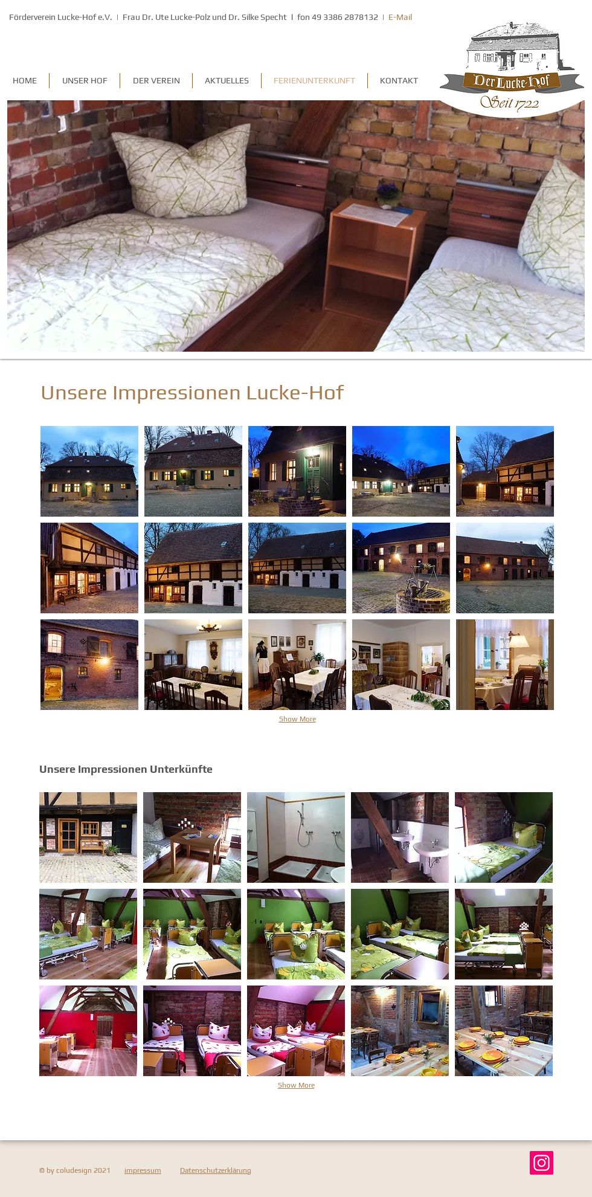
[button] (89, 471)
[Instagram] (541, 1163)
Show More (297, 719)
